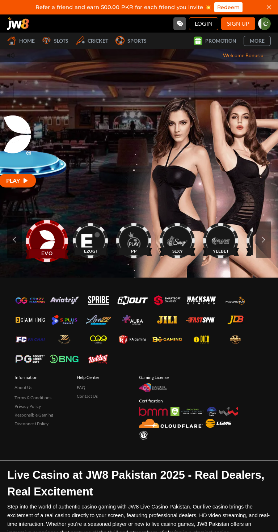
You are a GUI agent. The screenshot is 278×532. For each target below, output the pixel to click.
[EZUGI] (90, 239)
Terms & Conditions (32, 397)
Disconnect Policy (31, 423)
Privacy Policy (27, 406)
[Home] (18, 23)
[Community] (179, 23)
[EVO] (47, 239)
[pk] (264, 23)
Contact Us (87, 396)
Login (203, 23)
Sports (131, 40)
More (257, 41)
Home (21, 40)
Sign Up (238, 23)
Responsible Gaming (33, 415)
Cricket (92, 40)
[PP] (134, 239)
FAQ (81, 387)
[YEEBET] (221, 239)
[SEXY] (177, 239)
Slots (55, 40)
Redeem (228, 7)
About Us (23, 387)
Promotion (215, 41)
